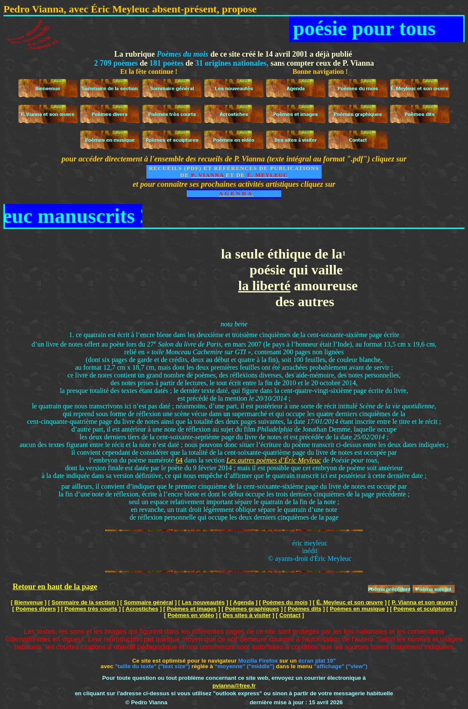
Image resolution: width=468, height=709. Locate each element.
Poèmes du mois (284, 602)
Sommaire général (148, 602)
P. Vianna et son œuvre (423, 602)
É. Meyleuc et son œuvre (349, 602)
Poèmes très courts (90, 609)
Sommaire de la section (83, 602)
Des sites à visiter (246, 615)
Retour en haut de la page (54, 586)
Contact (289, 615)
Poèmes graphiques (252, 609)
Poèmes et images (191, 609)
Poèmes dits (304, 609)
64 (179, 460)
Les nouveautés (203, 602)
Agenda (243, 602)
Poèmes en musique (357, 609)
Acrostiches (142, 609)
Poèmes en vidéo (190, 615)
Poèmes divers (35, 609)
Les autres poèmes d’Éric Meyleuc (273, 460)
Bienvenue (28, 602)
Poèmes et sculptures (422, 609)
